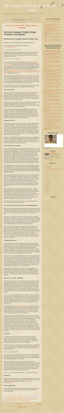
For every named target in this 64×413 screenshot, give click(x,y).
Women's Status (28, 400)
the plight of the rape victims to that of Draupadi (21, 71)
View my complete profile (48, 159)
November (48, 167)
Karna (36, 398)
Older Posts (39, 404)
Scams (21, 400)
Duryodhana (29, 398)
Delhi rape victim (15, 398)
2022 (46, 165)
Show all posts (28, 19)
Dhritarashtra (21, 398)
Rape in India (17, 400)
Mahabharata (6, 400)
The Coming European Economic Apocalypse (54, 169)
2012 (46, 191)
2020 (46, 174)
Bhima (7, 398)
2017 (46, 180)
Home (19, 404)
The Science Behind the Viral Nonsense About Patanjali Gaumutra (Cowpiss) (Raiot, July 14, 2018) (52, 101)
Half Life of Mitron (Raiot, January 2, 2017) (51, 126)
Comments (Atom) (10, 410)
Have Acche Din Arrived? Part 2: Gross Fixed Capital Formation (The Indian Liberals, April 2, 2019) (52, 87)
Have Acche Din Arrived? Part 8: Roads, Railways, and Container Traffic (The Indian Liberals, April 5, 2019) (52, 67)
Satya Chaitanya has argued (21, 306)
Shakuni (23, 400)
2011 (46, 193)
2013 (46, 189)
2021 (46, 172)
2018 (46, 178)
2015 (46, 184)
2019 (46, 176)
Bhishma (10, 398)
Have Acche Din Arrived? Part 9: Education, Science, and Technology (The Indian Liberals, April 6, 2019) (52, 62)
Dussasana (33, 398)
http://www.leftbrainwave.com (10, 46)
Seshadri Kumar (54, 153)
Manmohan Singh (11, 400)
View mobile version (22, 406)
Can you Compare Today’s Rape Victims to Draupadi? (22, 26)
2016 (46, 182)
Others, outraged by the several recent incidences (19, 70)
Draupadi (24, 398)
